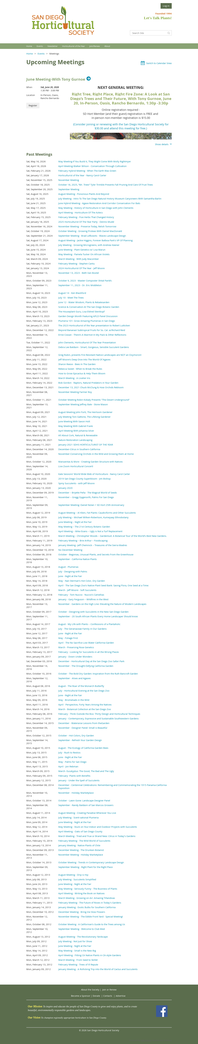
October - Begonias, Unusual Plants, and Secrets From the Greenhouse (95, 554)
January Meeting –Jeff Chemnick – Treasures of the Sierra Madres (92, 545)
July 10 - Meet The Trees (71, 297)
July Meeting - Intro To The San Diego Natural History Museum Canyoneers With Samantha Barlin (109, 198)
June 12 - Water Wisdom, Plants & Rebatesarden (83, 302)
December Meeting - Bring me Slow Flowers (81, 911)
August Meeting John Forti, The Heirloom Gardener (85, 412)
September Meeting (68, 189)
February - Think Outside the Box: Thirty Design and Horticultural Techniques (99, 713)
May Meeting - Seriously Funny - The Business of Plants (87, 888)
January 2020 (65, 487)
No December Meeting (70, 549)
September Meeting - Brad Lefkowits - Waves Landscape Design (92, 235)
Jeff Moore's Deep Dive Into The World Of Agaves (84, 359)
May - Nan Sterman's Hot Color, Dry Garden (81, 580)
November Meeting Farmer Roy (75, 391)
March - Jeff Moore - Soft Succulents (77, 590)
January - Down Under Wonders (75, 656)
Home (29, 53)
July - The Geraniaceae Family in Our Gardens (82, 628)
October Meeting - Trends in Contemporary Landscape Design (91, 862)
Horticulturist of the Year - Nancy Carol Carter (82, 175)
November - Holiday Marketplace (76, 792)
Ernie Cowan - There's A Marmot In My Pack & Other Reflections (92, 334)
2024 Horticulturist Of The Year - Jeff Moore (81, 268)
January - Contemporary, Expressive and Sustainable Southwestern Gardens (98, 718)
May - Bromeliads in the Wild (73, 699)
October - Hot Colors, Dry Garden (76, 735)
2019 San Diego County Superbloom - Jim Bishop (84, 478)
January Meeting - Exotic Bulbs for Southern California (87, 907)
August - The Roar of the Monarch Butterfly (81, 685)
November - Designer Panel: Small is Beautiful (82, 727)
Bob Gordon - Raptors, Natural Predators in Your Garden (88, 382)
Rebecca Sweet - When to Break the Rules (80, 368)
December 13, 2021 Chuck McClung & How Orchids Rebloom (91, 387)
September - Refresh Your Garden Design (80, 740)
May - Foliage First (68, 638)
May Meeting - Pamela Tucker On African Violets (84, 254)
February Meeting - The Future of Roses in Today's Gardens (89, 902)
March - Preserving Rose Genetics (76, 647)
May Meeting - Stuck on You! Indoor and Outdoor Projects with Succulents (97, 826)
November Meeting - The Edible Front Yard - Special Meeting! (90, 916)
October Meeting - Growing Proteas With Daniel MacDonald (90, 231)
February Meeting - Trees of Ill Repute (78, 964)
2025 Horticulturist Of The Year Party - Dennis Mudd (86, 221)
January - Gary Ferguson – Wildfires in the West (83, 599)
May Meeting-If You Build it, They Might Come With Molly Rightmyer (94, 161)
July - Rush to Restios (69, 752)
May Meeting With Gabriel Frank (75, 426)
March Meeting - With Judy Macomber (78, 258)
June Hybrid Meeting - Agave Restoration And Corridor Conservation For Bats (99, 203)
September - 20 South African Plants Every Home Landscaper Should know (98, 616)
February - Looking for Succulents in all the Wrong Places (88, 651)
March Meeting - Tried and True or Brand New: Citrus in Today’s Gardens (96, 836)
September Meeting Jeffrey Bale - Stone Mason (83, 404)
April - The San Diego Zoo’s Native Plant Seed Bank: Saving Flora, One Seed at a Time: (103, 585)
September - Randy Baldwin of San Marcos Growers (85, 805)
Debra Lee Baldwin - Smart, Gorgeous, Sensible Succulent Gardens (93, 347)
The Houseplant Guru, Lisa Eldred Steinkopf (81, 311)
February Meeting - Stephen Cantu (76, 263)
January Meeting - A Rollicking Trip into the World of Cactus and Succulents (98, 969)
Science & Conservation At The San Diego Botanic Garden (88, 306)
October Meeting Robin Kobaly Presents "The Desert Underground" (94, 399)
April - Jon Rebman (68, 766)
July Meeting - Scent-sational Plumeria (78, 817)
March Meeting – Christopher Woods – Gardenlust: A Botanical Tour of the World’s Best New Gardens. (112, 535)
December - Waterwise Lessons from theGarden (83, 723)
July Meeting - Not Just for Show (75, 941)
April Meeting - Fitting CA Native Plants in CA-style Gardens (89, 955)
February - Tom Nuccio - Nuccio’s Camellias (81, 594)
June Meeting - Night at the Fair (74, 822)
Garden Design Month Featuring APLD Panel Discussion (88, 316)
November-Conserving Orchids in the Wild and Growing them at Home (96, 453)
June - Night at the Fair (70, 576)
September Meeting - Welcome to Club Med (81, 928)
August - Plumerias (68, 566)
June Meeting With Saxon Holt (74, 421)
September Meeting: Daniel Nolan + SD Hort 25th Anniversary (91, 504)
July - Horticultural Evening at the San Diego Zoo (83, 690)
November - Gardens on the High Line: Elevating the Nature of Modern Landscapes (102, 603)
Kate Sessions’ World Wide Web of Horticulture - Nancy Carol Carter (94, 474)
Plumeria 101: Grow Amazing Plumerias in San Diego (86, 320)
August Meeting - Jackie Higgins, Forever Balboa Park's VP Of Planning (95, 240)
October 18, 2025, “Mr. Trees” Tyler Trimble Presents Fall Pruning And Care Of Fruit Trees (105, 184)
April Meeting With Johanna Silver (76, 430)
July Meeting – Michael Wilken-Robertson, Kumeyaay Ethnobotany (93, 517)
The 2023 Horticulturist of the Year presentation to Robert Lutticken (94, 325)
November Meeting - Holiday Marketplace (80, 854)
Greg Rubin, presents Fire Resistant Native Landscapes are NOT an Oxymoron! (99, 354)
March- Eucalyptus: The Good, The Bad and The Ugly (86, 771)
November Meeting (68, 180)
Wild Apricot (146, 1040)
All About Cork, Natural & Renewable (77, 435)
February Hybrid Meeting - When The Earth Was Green (87, 170)
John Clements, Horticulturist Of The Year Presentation (87, 342)
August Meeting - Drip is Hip (73, 874)
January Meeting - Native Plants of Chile (79, 845)
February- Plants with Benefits (74, 775)
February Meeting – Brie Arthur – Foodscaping (83, 540)
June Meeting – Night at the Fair (75, 521)
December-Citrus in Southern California (79, 449)
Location (30, 95)
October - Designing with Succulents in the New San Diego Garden (93, 611)
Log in (166, 5)
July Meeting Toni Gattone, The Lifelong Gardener (84, 416)
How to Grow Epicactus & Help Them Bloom (81, 373)
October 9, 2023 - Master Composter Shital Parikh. (85, 280)
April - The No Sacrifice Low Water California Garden (86, 642)
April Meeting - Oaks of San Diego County (80, 831)
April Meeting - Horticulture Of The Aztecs (80, 212)
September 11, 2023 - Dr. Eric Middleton (79, 285)
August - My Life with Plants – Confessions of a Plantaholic (89, 624)
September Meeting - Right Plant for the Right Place (85, 867)
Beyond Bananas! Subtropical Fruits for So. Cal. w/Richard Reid (91, 330)
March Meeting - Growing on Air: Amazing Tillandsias (86, 897)
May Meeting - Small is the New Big (77, 950)
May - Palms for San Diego (72, 761)
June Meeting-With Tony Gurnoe (55, 79)
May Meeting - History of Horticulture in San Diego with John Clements (95, 207)
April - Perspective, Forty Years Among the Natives (85, 704)
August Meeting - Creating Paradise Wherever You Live (87, 812)
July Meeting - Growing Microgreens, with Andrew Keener (88, 244)
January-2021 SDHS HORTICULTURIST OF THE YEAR (85, 444)
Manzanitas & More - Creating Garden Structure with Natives (90, 461)
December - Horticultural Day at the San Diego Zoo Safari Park (91, 661)
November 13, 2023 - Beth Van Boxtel (78, 272)
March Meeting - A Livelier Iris (74, 378)
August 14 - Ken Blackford (72, 292)
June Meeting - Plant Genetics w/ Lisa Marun (81, 249)
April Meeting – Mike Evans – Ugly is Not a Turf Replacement (90, 531)
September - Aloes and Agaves (74, 678)
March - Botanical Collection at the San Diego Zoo (84, 709)
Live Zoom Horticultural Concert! (75, 466)
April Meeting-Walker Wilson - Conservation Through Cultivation (92, 166)
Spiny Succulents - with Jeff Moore (76, 483)
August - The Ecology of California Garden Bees (83, 747)
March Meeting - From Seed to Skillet (78, 959)
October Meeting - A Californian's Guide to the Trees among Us (91, 924)
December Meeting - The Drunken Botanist (81, 850)
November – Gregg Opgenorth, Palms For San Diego (86, 497)
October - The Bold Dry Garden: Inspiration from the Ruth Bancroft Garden (98, 673)
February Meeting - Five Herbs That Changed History (86, 217)
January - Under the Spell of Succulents (78, 780)
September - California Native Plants (77, 559)
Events (41, 53)
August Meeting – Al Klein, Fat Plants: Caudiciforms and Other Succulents (97, 512)
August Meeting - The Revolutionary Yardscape (83, 936)
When (29, 87)
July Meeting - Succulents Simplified (77, 879)
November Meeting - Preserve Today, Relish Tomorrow (87, 226)
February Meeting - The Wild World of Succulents (84, 840)
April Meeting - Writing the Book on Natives (81, 893)
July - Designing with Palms (72, 571)
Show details (161, 144)
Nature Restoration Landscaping (75, 439)
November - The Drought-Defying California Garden (85, 665)
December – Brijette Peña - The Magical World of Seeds (87, 492)
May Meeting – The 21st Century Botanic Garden (84, 526)
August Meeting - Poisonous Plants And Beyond (83, 193)
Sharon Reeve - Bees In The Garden (77, 364)
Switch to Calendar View (159, 63)
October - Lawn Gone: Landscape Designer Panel (84, 800)
